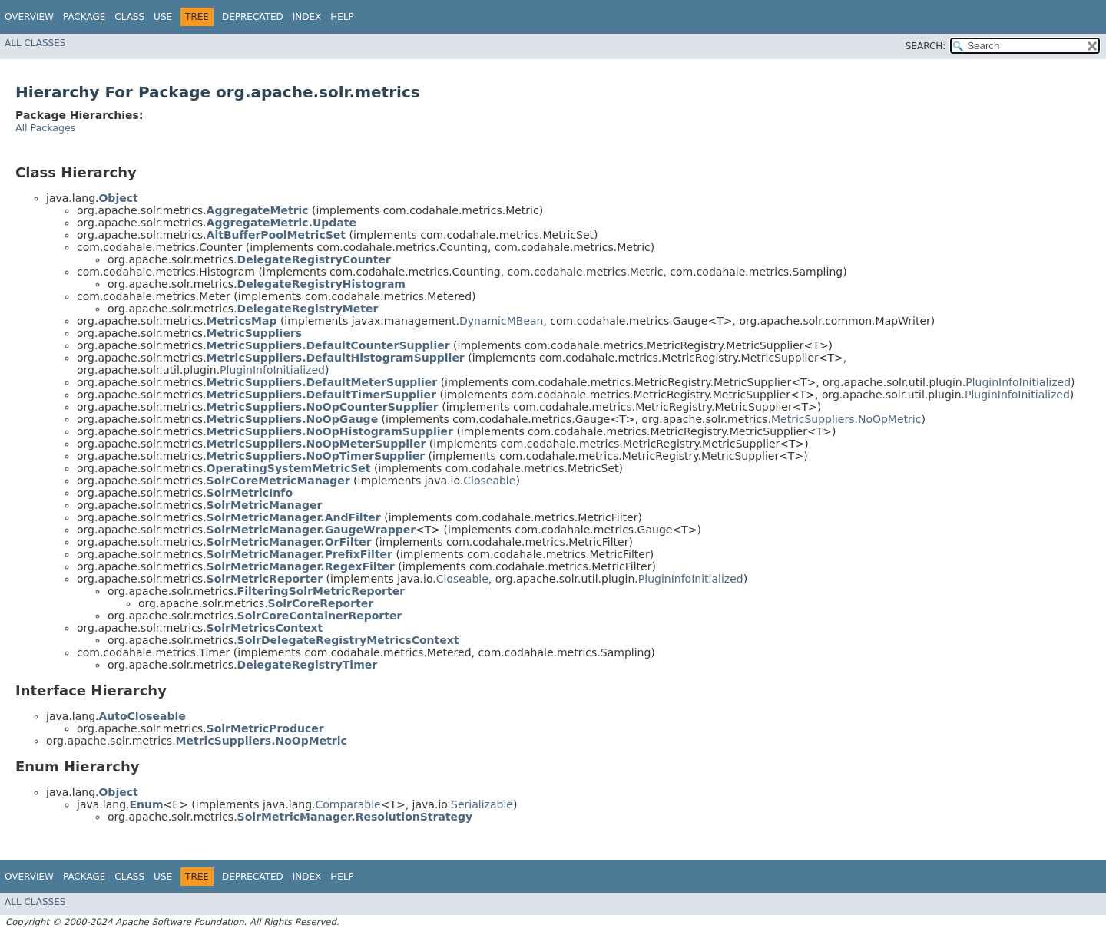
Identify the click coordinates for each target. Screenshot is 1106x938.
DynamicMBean (501, 321)
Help (342, 17)
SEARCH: (926, 46)
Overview (29, 17)
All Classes (35, 43)
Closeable (489, 480)
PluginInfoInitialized (272, 370)
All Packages (45, 128)
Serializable (482, 804)
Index (307, 17)
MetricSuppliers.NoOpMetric (846, 419)
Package (84, 17)
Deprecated (252, 17)
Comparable (348, 804)
